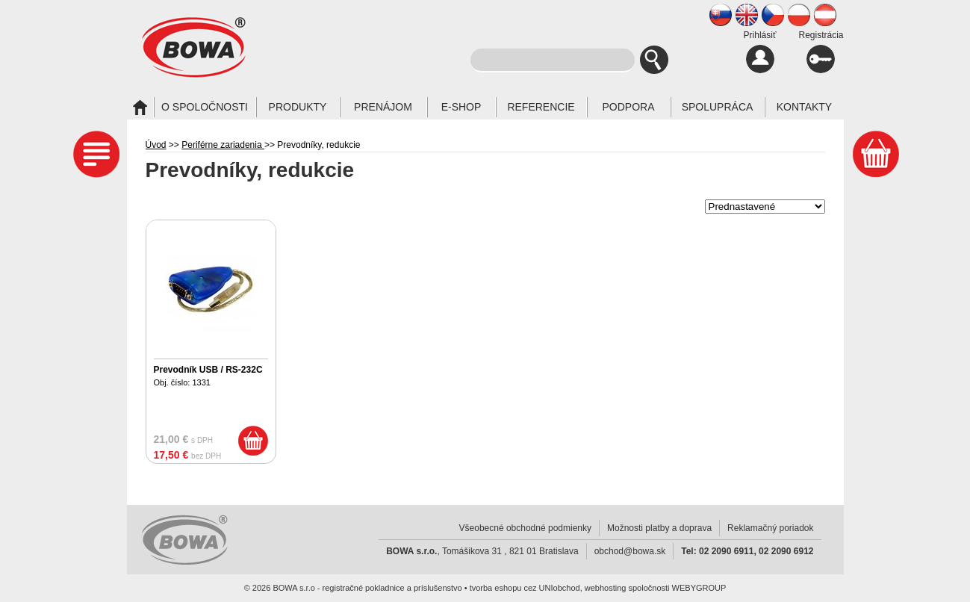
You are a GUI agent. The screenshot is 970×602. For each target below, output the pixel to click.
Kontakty (804, 107)
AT (825, 15)
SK (720, 15)
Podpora (628, 107)
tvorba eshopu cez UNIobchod (525, 587)
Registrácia (820, 51)
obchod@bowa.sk (630, 551)
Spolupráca (717, 107)
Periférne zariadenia (222, 145)
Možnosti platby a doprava (659, 528)
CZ (773, 15)
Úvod (156, 145)
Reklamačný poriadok (770, 528)
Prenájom (383, 107)
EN (747, 15)
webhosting (606, 587)
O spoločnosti (204, 107)
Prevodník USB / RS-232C (208, 369)
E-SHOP (461, 107)
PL (799, 15)
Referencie (540, 107)
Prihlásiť (760, 51)
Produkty (298, 107)
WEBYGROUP (699, 587)
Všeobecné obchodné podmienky (525, 528)
